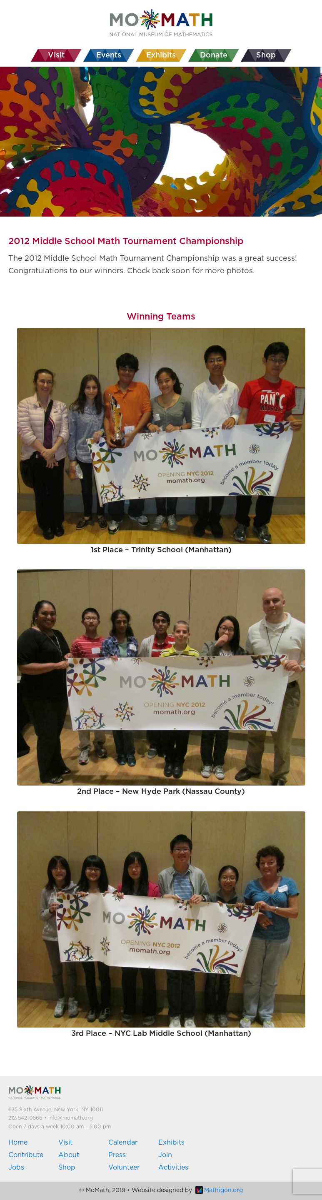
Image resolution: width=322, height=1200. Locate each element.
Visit (65, 1142)
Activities (173, 1167)
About (68, 1155)
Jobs (16, 1167)
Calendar (122, 1142)
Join (165, 1155)
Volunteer (124, 1167)
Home (17, 1142)
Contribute (25, 1155)
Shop (66, 1167)
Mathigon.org (219, 1190)
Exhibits (171, 1142)
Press (117, 1155)
